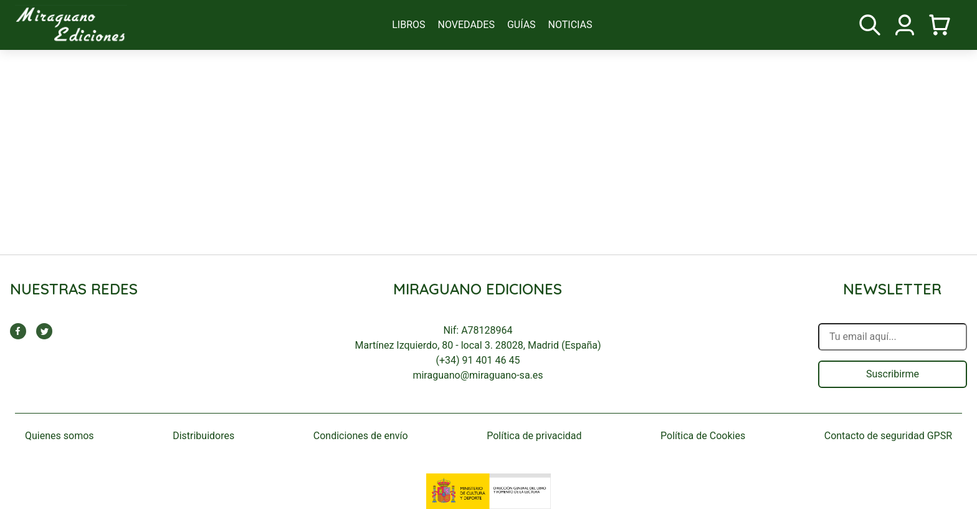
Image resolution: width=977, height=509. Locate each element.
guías (521, 25)
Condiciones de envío (360, 436)
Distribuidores (203, 436)
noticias (570, 25)
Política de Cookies (702, 436)
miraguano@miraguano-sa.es (477, 375)
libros (408, 25)
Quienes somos (59, 436)
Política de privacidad (534, 436)
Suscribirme (892, 374)
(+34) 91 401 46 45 (478, 360)
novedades (466, 25)
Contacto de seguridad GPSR (888, 436)
